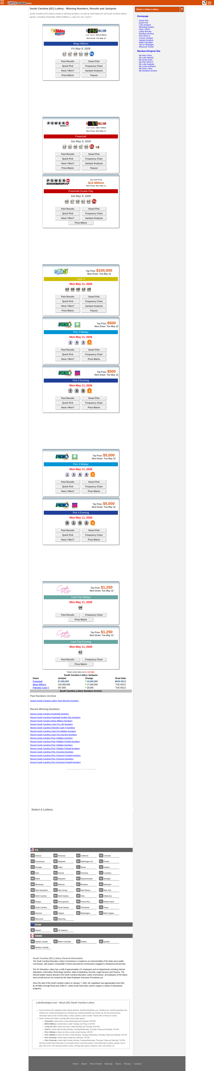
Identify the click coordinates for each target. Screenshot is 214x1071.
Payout (94, 75)
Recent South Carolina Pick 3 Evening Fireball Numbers (55, 762)
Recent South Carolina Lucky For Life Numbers (51, 724)
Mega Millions (39, 684)
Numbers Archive (146, 34)
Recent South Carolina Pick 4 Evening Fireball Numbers (55, 755)
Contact (137, 1064)
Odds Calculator (146, 42)
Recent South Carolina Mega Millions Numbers (51, 721)
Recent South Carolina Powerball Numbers (49, 714)
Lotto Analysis (145, 25)
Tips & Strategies (146, 45)
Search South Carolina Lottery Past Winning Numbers (54, 701)
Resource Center (146, 47)
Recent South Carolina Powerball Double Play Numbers (55, 717)
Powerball (37, 681)
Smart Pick (94, 61)
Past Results (67, 61)
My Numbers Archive (148, 71)
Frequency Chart (94, 66)
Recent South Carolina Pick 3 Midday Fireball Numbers (55, 748)
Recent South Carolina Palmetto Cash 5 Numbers (52, 728)
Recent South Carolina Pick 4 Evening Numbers (51, 752)
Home (75, 1064)
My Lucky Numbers (147, 66)
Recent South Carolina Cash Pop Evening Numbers (53, 735)
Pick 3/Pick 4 (144, 36)
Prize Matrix (68, 75)
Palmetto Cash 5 (41, 688)
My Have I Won (145, 68)
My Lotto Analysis (146, 64)
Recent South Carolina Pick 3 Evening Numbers (51, 759)
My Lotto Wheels (146, 58)
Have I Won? (67, 71)
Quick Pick (67, 66)
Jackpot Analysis (94, 71)
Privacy (127, 1064)
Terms (118, 1064)
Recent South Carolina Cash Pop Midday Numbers (53, 731)
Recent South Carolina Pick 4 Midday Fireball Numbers (55, 741)
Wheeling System (146, 27)
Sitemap (108, 1064)
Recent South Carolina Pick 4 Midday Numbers (51, 738)
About (84, 1064)
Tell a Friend (96, 1064)
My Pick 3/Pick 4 (146, 62)
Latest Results (145, 31)
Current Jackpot (146, 38)
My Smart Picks (146, 60)
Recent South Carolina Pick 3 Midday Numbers (51, 745)
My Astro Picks (145, 55)
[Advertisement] (80, 99)
